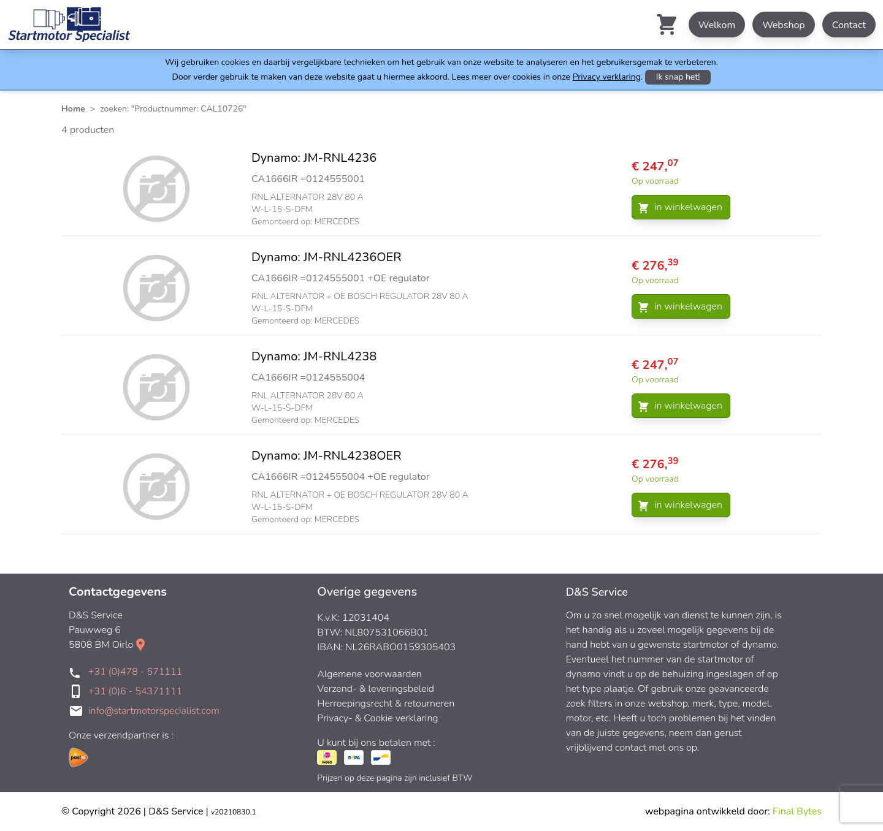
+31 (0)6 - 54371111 (135, 691)
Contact (849, 25)
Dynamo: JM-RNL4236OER (326, 257)
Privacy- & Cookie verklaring (377, 718)
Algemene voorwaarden (369, 674)
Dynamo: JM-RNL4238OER (326, 455)
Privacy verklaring (607, 77)
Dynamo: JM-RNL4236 (314, 158)
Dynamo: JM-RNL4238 (314, 356)
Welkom (716, 25)
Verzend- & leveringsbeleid (375, 689)
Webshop (783, 25)
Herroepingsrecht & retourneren (385, 703)
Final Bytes (797, 811)
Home (73, 109)
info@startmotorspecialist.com (154, 711)
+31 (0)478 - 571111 (135, 671)
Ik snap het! (678, 77)
